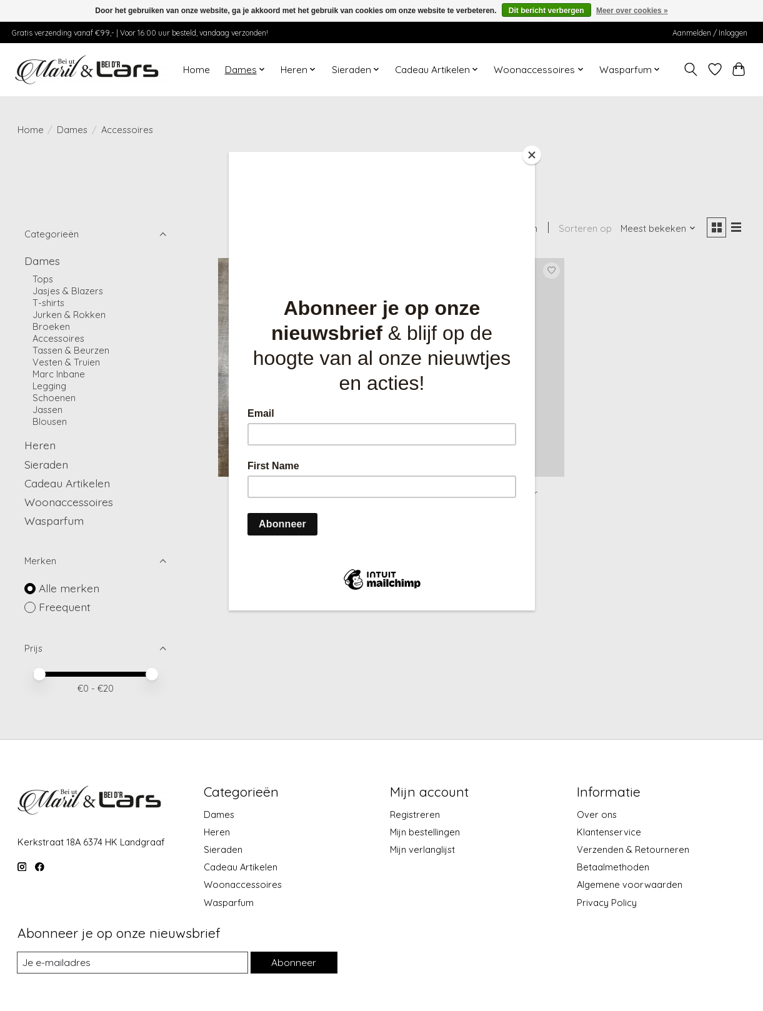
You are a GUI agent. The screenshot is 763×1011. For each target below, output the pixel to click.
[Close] (531, 155)
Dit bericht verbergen (546, 10)
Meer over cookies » (632, 10)
